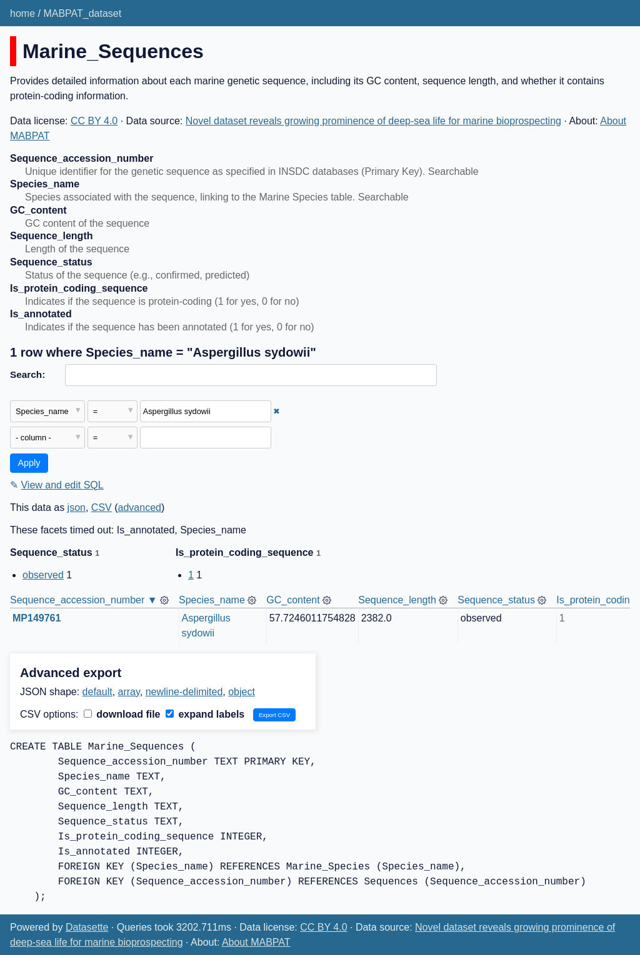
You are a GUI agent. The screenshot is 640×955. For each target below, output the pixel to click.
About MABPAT (256, 942)
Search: (27, 374)
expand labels (205, 714)
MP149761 (36, 618)
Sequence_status (496, 600)
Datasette (87, 927)
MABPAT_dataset (82, 13)
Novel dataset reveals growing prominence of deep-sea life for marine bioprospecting (373, 121)
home (22, 13)
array (129, 691)
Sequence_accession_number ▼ (84, 600)
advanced (139, 507)
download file (122, 714)
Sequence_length (397, 600)
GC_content (292, 600)
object (241, 691)
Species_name (212, 600)
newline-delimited (184, 691)
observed (43, 575)
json (77, 507)
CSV (101, 507)
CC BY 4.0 (94, 121)
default (97, 691)
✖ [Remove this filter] (276, 411)
